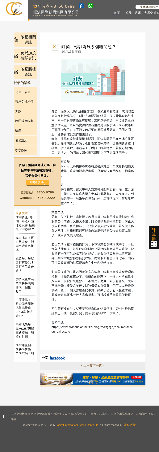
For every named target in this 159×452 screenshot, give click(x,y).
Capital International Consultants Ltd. (77, 425)
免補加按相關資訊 (25, 56)
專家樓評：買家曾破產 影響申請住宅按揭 (25, 244)
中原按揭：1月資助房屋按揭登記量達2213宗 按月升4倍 (25, 308)
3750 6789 (64, 6)
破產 (18, 131)
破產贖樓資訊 (25, 72)
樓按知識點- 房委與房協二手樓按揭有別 (25, 349)
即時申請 (35, 182)
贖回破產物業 (24, 121)
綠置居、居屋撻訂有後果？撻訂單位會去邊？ (25, 265)
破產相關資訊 (25, 40)
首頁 (117, 13)
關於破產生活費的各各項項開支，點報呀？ (25, 285)
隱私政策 (130, 425)
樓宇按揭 (21, 150)
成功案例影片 (149, 7)
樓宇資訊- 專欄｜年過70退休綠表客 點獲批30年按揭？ (25, 223)
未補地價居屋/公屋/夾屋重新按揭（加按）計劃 (25, 330)
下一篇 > (99, 366)
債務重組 (21, 140)
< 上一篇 (87, 366)
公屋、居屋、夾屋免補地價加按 (24, 101)
